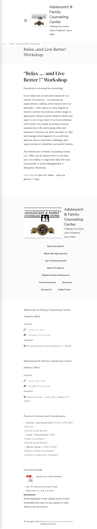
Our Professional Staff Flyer (42, 486)
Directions (67, 282)
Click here (29, 175)
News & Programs (55, 268)
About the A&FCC (55, 246)
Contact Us (46, 289)
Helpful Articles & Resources (56, 275)
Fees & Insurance (47, 282)
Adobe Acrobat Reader (44, 478)
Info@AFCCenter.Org (39, 335)
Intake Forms (64, 289)
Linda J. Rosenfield (37, 435)
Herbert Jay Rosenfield (39, 423)
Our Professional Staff (55, 261)
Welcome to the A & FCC (40, 490)
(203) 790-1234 (37, 381)
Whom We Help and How (55, 253)
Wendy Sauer (33, 447)
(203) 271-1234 (37, 330)
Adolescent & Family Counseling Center (60, 14)
